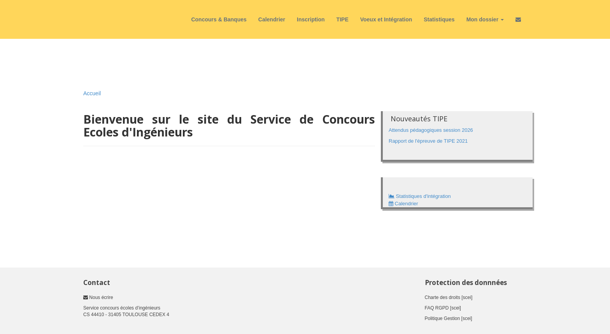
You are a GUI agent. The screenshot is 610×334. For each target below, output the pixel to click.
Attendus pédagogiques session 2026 (431, 130)
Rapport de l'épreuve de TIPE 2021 (428, 141)
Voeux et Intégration (386, 19)
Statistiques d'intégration (420, 196)
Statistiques (439, 19)
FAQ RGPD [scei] (443, 308)
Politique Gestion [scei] (448, 318)
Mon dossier (485, 19)
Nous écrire (98, 297)
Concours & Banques (218, 19)
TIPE (343, 19)
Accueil (92, 93)
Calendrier (271, 19)
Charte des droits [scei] (449, 297)
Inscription (311, 19)
